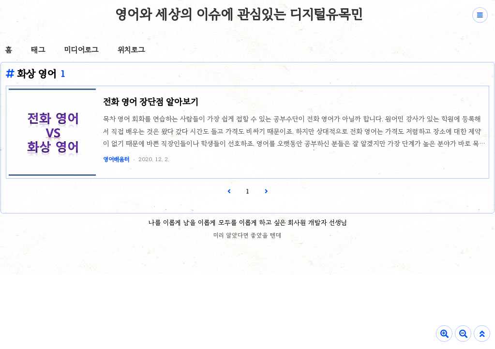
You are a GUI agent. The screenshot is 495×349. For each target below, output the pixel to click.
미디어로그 (81, 50)
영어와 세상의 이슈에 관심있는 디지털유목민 (238, 14)
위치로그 (131, 50)
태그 (38, 50)
